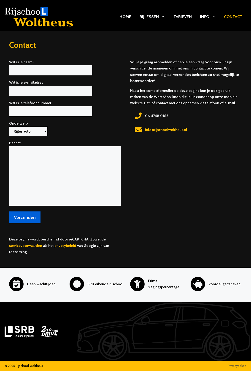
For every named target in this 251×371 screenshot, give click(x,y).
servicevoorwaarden (25, 245)
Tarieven (182, 16)
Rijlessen (154, 16)
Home (125, 16)
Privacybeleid (237, 366)
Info (210, 16)
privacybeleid (65, 245)
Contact (233, 16)
